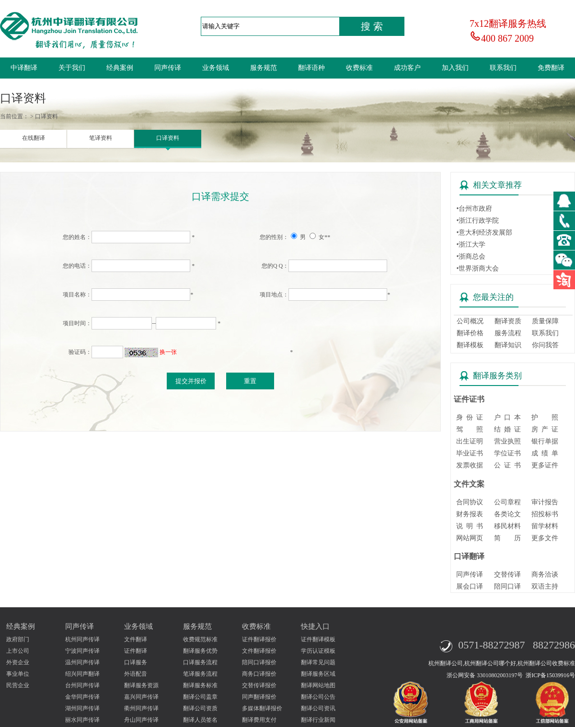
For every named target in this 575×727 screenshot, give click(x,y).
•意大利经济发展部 (484, 232)
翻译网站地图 (318, 685)
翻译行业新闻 (318, 719)
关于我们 (71, 67)
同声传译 (167, 67)
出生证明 (469, 441)
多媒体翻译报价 (262, 708)
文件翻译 (135, 639)
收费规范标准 (200, 639)
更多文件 (544, 538)
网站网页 (469, 538)
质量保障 (545, 321)
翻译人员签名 (200, 719)
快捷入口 (315, 626)
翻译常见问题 (318, 662)
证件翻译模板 (318, 639)
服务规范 (263, 67)
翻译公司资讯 (318, 708)
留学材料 (544, 526)
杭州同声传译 (82, 639)
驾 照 (469, 429)
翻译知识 (507, 345)
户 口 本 (507, 417)
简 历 (507, 538)
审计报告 (544, 502)
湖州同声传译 (82, 708)
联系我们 (503, 67)
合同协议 (469, 502)
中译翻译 (24, 67)
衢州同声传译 (141, 708)
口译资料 (167, 138)
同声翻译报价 (259, 696)
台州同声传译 (82, 685)
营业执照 (507, 441)
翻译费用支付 (259, 719)
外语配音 (135, 673)
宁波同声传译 (82, 650)
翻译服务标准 (200, 685)
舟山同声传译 (141, 719)
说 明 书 (469, 526)
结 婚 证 (507, 429)
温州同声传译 (82, 662)
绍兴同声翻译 (82, 673)
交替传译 (507, 574)
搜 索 (372, 26)
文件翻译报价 (259, 650)
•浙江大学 (470, 244)
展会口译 (469, 586)
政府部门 (17, 639)
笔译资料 (100, 138)
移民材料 (507, 526)
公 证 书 (507, 465)
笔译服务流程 (200, 673)
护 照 (544, 417)
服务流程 (507, 333)
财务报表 (469, 514)
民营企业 (17, 685)
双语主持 (544, 586)
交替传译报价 (259, 685)
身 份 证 (469, 417)
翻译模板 (470, 345)
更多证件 (544, 465)
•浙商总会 (470, 256)
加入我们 (455, 67)
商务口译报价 (259, 673)
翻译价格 (470, 333)
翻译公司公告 (318, 696)
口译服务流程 (200, 662)
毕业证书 (469, 453)
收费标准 (359, 67)
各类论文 (507, 514)
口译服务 (135, 662)
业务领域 (215, 67)
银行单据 (544, 441)
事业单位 (17, 673)
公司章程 (507, 502)
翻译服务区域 (318, 673)
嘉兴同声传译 (141, 696)
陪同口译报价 (259, 662)
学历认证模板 (318, 650)
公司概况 (470, 321)
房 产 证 (544, 429)
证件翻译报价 (259, 639)
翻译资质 (507, 321)
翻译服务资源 (141, 685)
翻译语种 (311, 67)
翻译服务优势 (200, 650)
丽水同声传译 (82, 719)
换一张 (168, 352)
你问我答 (545, 345)
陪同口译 (507, 586)
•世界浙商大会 (477, 268)
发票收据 (469, 465)
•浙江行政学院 (477, 220)
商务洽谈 (544, 574)
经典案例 (119, 67)
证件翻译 (135, 650)
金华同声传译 (82, 696)
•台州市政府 (474, 208)
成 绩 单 (544, 453)
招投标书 (544, 514)
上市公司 (17, 650)
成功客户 (407, 67)
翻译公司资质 (200, 708)
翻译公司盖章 (200, 696)
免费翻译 (551, 67)
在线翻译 (33, 138)
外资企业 (17, 662)
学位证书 (507, 453)
